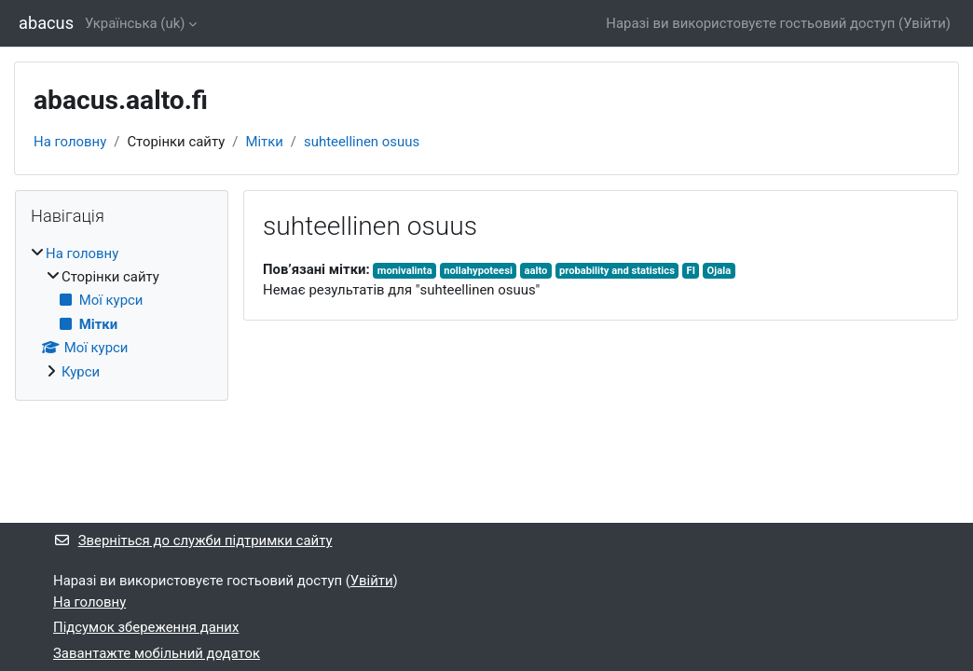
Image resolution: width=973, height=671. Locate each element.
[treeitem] (121, 312)
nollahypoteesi (478, 271)
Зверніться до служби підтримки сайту (192, 540)
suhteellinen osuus (361, 141)
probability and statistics (617, 271)
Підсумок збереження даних (146, 627)
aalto (535, 271)
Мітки (263, 141)
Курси (81, 371)
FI (691, 271)
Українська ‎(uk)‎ (135, 23)
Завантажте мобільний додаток (156, 653)
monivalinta (404, 271)
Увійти (924, 23)
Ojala (719, 271)
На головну (70, 141)
